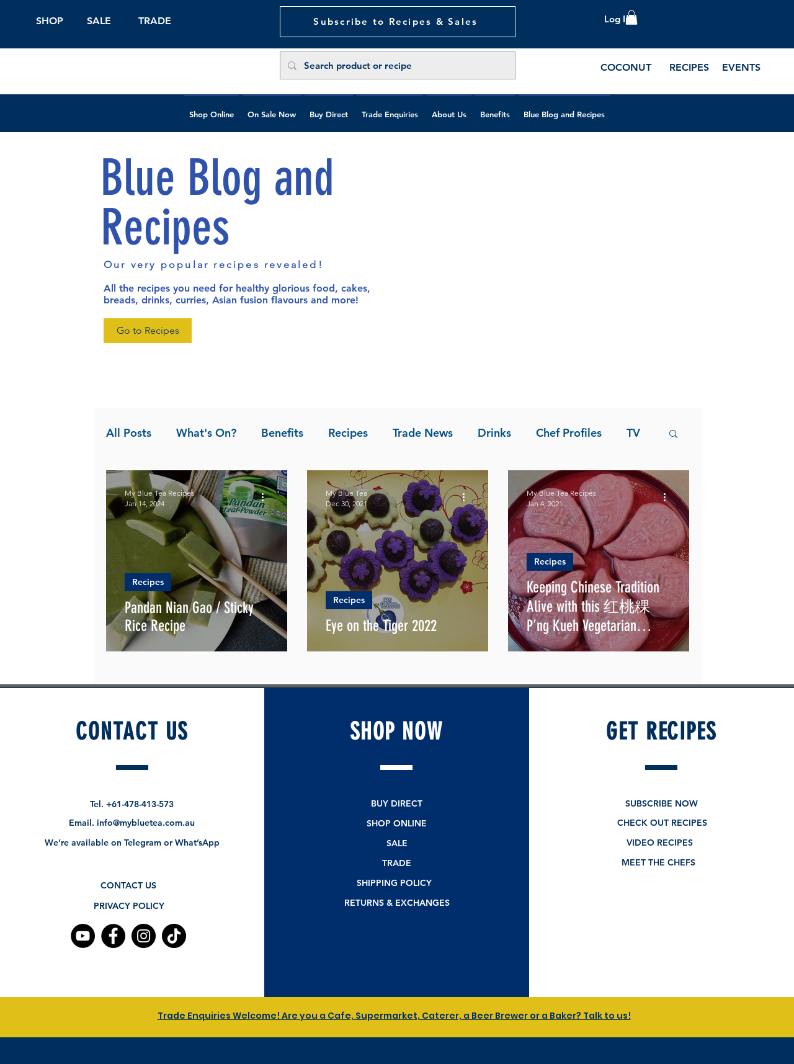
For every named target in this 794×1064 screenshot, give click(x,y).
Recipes (348, 433)
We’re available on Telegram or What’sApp (132, 842)
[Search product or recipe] (396, 65)
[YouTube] (83, 936)
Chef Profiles (569, 433)
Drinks (494, 433)
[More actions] (266, 497)
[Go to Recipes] (148, 330)
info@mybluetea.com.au (146, 822)
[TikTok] (174, 936)
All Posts (128, 433)
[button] (631, 17)
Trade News (423, 433)
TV (633, 433)
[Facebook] (113, 936)
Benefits (282, 433)
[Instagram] (144, 936)
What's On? (206, 433)
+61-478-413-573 (140, 804)
